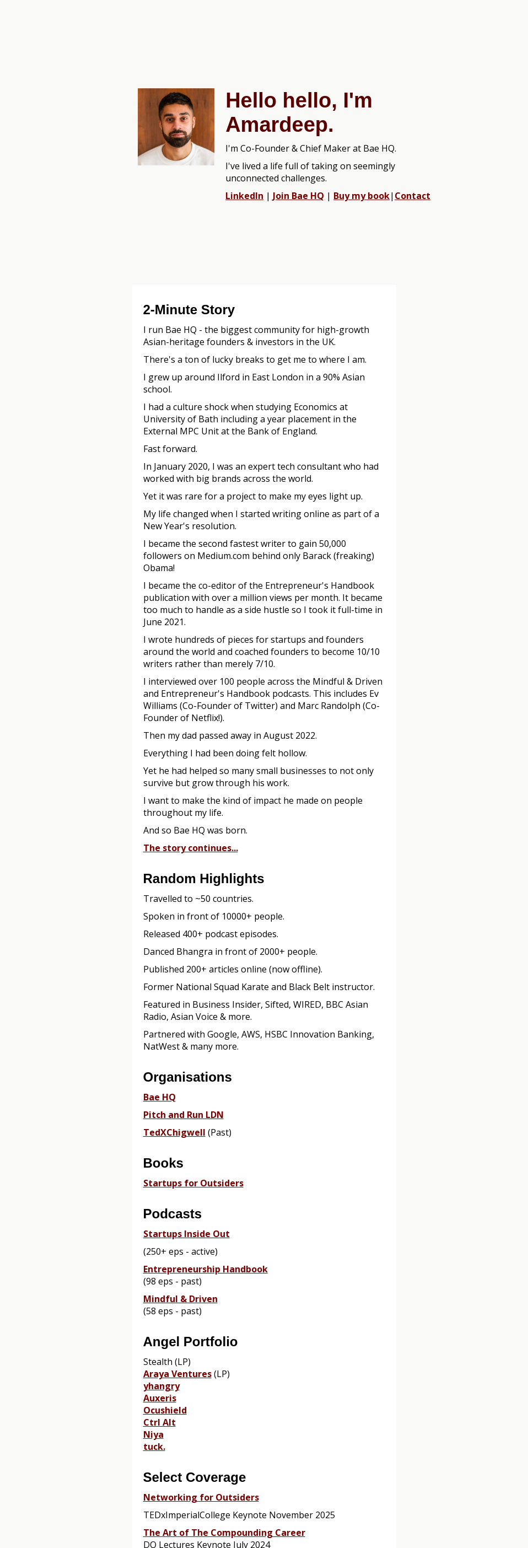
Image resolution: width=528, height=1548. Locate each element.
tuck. (154, 1446)
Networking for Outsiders (201, 1497)
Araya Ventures (177, 1374)
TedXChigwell (174, 1132)
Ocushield (165, 1410)
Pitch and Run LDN (183, 1115)
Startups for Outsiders (193, 1183)
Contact (412, 196)
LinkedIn (244, 196)
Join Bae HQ (298, 196)
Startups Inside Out (186, 1234)
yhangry (161, 1386)
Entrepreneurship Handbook (205, 1269)
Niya (153, 1434)
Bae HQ (159, 1097)
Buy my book (361, 196)
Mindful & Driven (180, 1299)
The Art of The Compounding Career (224, 1532)
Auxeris (159, 1398)
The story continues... (190, 848)
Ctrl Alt (159, 1422)
